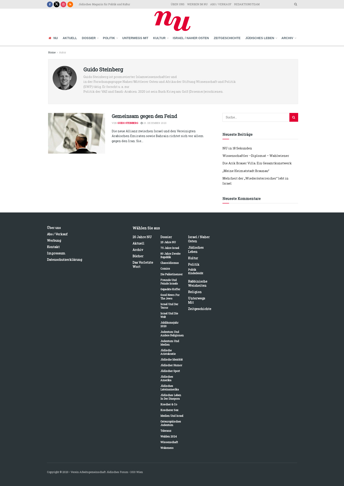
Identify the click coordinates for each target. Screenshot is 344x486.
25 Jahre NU (168, 242)
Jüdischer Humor (171, 365)
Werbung (54, 240)
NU (53, 38)
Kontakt (53, 247)
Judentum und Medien (169, 342)
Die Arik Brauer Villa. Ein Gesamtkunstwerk (257, 163)
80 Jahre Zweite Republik (170, 255)
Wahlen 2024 (168, 436)
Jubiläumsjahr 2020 (169, 324)
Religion (195, 292)
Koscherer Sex (169, 410)
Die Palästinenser (171, 274)
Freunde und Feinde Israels (169, 281)
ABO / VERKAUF (220, 4)
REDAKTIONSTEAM (247, 4)
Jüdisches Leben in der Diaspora (170, 396)
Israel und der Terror (169, 305)
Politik (109, 38)
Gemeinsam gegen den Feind (144, 116)
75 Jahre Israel (169, 248)
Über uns (54, 228)
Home (52, 52)
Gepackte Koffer (170, 289)
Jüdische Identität (171, 359)
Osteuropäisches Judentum (170, 423)
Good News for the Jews (169, 296)
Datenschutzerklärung (64, 260)
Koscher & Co (168, 404)
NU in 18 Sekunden (237, 148)
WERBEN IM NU (197, 4)
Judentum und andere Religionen (172, 333)
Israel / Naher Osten (191, 38)
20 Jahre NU (142, 237)
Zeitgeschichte (227, 38)
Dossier (89, 38)
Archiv (287, 38)
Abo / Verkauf (57, 234)
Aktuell (70, 38)
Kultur (159, 38)
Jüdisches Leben (259, 38)
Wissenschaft (169, 442)
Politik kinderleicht (195, 271)
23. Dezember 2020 (154, 123)
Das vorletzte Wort (143, 264)
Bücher (138, 256)
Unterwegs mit (135, 38)
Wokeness (167, 448)
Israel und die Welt (169, 315)
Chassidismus (169, 263)
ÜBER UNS (178, 4)
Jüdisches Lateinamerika (169, 387)
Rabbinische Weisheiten (197, 283)
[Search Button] (293, 117)
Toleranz (165, 430)
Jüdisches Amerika (166, 378)
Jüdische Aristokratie (168, 351)
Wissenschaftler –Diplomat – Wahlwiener (255, 156)
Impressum (56, 253)
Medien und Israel (171, 415)
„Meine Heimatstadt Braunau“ (245, 171)
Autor (62, 52)
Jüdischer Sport (170, 371)
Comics (165, 268)
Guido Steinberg (127, 123)
